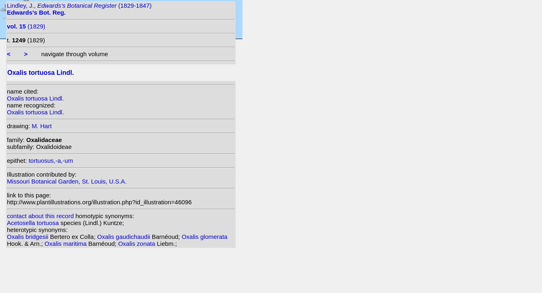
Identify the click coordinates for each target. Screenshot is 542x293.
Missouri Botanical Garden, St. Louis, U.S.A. (67, 181)
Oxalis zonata (137, 243)
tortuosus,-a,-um (50, 160)
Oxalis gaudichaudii (124, 236)
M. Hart (42, 125)
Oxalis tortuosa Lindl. (35, 98)
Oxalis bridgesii (28, 236)
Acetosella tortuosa (34, 222)
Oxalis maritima (67, 243)
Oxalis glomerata (204, 236)
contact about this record (40, 215)
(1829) (26, 26)
